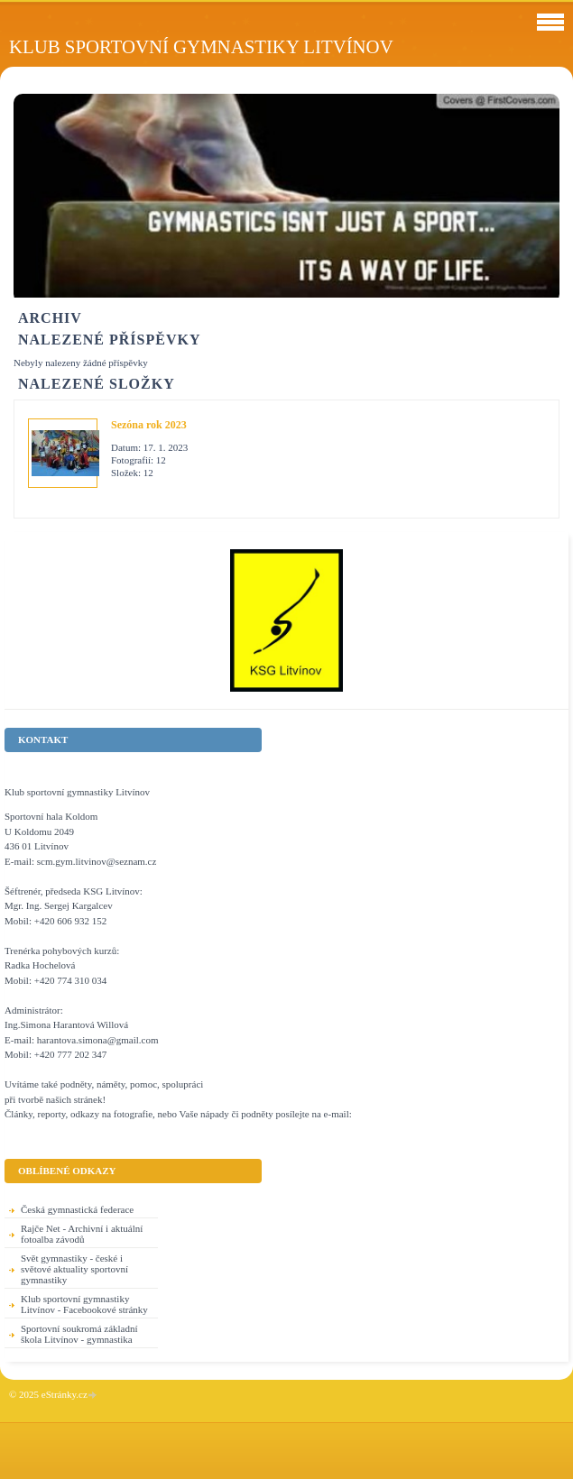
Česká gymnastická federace (77, 1209)
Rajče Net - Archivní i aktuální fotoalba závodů (82, 1234)
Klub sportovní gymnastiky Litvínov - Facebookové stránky (84, 1304)
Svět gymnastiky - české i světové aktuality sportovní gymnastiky (74, 1269)
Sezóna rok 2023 (149, 424)
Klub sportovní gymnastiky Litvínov (201, 46)
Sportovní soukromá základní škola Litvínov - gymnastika (79, 1334)
